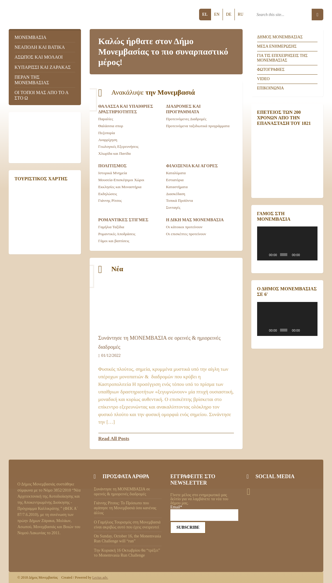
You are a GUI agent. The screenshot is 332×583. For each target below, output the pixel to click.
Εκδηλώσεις (107, 194)
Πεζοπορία (106, 133)
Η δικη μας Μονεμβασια (195, 219)
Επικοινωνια (270, 88)
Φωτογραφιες (271, 69)
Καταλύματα (176, 173)
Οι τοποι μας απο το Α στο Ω (41, 95)
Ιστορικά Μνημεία (112, 173)
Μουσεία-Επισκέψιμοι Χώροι (121, 180)
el (205, 14)
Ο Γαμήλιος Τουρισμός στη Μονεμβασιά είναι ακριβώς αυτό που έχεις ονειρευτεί (127, 524)
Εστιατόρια (175, 180)
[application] (287, 243)
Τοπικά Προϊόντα (179, 200)
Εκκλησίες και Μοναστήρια (120, 187)
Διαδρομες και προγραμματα (183, 109)
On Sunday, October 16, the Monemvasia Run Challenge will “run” (127, 538)
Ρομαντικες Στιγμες (123, 219)
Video (263, 79)
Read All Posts (113, 438)
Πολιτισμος (112, 165)
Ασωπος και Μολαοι (39, 57)
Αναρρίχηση (108, 140)
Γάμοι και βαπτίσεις (113, 241)
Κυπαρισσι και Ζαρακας (43, 67)
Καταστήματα (176, 187)
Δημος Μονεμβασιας (280, 37)
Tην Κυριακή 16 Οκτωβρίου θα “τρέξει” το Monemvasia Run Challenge (127, 552)
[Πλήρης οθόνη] (312, 255)
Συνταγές (173, 207)
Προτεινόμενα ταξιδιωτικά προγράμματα (198, 126)
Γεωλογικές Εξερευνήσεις (118, 146)
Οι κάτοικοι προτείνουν (184, 227)
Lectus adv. (100, 577)
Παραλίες (105, 119)
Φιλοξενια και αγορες (192, 165)
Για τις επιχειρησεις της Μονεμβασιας (282, 58)
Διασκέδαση (175, 194)
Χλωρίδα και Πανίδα (114, 153)
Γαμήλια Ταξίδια (111, 227)
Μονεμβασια (30, 37)
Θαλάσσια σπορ (110, 126)
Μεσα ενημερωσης (277, 46)
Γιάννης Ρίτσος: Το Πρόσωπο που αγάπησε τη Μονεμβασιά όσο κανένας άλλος (125, 508)
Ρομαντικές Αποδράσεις (117, 234)
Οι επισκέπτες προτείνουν (186, 234)
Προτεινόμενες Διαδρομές (186, 119)
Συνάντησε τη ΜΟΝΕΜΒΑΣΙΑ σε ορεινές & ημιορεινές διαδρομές (122, 491)
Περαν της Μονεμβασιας (32, 80)
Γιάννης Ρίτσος (110, 200)
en (217, 14)
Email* (204, 513)
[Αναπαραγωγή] (265, 255)
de (229, 14)
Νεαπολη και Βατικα (40, 47)
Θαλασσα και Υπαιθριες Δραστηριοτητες (125, 109)
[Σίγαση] (305, 255)
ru (240, 14)
